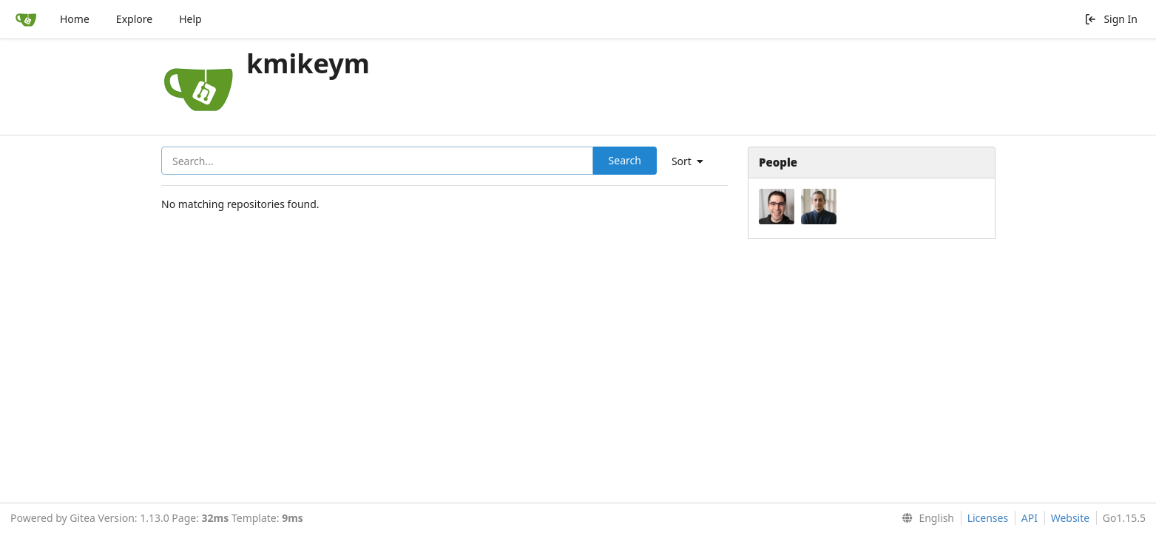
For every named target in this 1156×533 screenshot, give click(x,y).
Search (625, 160)
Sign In (1111, 19)
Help (190, 19)
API (1029, 518)
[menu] (693, 161)
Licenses (988, 518)
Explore (134, 19)
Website (1070, 518)
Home (74, 19)
